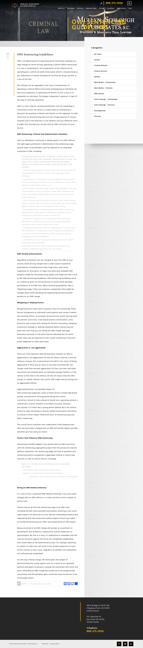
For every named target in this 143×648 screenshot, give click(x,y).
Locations (110, 8)
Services (80, 8)
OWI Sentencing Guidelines (35, 54)
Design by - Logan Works (50, 644)
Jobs (130, 8)
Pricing (102, 8)
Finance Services (100, 71)
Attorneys (70, 8)
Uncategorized (99, 111)
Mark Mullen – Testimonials (104, 82)
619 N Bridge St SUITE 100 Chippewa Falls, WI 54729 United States (98, 608)
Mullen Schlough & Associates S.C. (26, 644)
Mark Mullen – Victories (103, 88)
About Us (61, 8)
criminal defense (100, 65)
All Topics (98, 54)
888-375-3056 (95, 631)
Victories (97, 116)
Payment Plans (91, 8)
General (97, 77)
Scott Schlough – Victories (104, 105)
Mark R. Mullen (45, 583)
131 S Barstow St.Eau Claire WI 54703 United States (95, 619)
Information (121, 8)
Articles (97, 60)
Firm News (33, 583)
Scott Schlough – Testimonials (105, 99)
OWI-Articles (99, 94)
